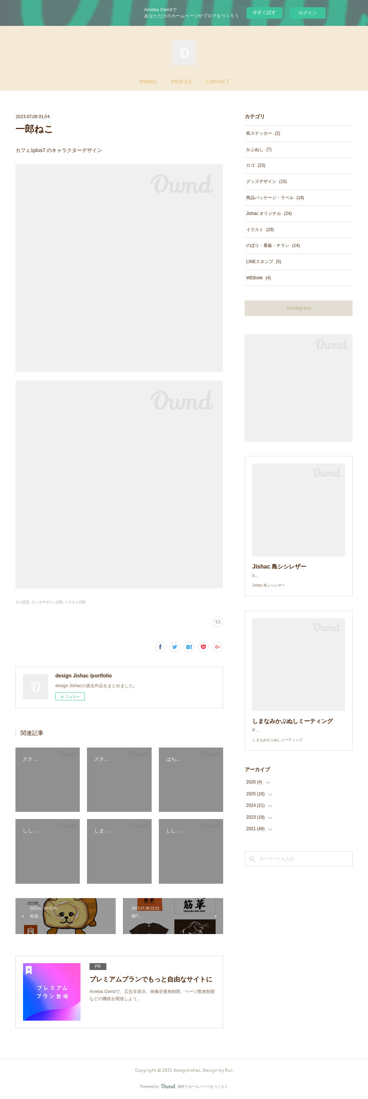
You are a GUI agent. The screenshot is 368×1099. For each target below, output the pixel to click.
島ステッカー (263, 133)
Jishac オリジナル (269, 213)
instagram (298, 308)
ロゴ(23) (22, 602)
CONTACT (217, 81)
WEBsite (258, 277)
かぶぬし (259, 149)
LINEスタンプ (263, 261)
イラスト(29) (75, 602)
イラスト (260, 229)
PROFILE (181, 81)
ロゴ (255, 165)
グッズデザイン (266, 181)
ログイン (307, 12)
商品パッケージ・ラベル (275, 197)
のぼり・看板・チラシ (273, 245)
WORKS (148, 81)
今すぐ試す (264, 12)
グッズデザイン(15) (47, 602)
